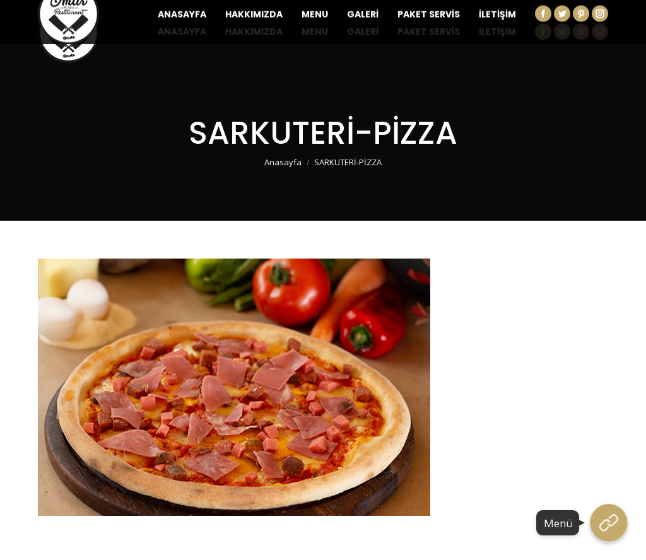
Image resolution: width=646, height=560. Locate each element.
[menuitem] (182, 31)
